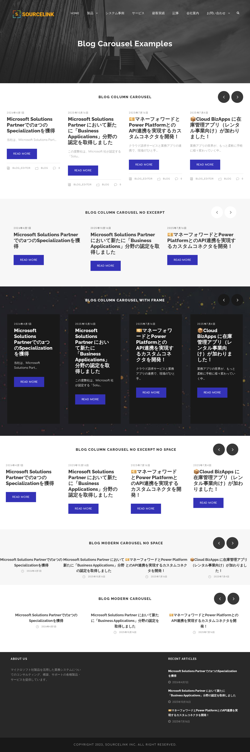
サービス (138, 13)
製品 (90, 13)
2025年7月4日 (199, 115)
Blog (44, 170)
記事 (176, 13)
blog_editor (21, 170)
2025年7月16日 (138, 115)
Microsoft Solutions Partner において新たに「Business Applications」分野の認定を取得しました (92, 133)
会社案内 (193, 13)
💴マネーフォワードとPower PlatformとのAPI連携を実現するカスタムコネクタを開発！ (155, 130)
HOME (75, 13)
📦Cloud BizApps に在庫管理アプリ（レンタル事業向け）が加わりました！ (215, 130)
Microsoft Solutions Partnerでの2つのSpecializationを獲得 (31, 127)
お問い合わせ (216, 13)
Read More (22, 156)
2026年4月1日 (16, 115)
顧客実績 (158, 13)
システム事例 (115, 13)
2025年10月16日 (78, 115)
